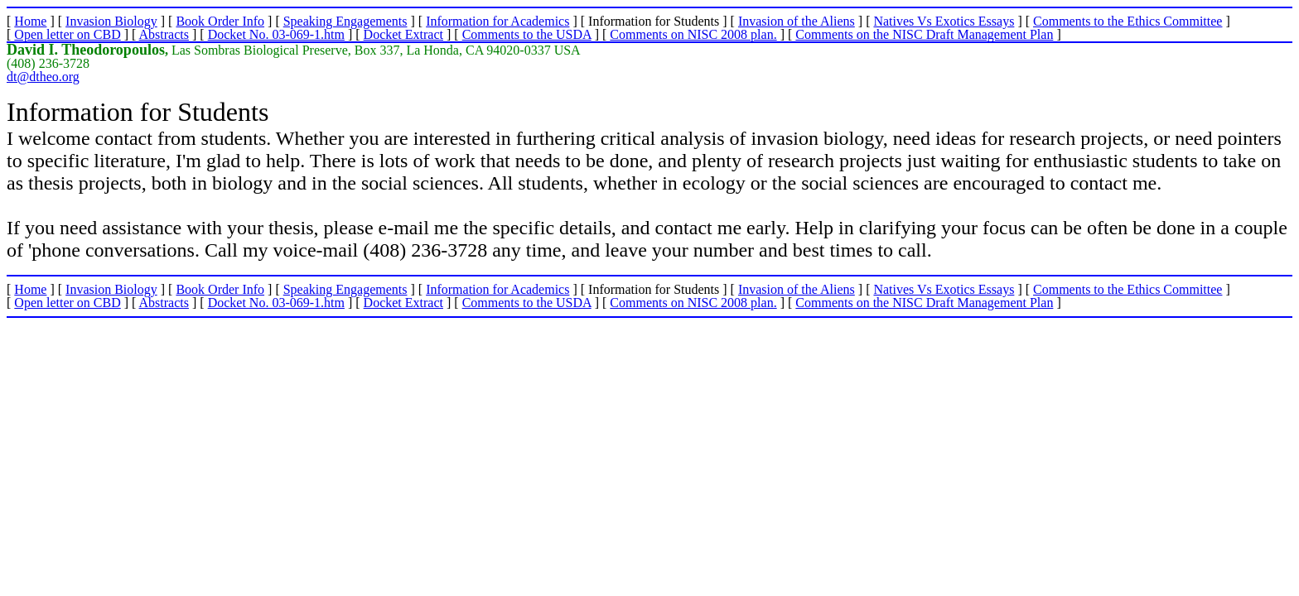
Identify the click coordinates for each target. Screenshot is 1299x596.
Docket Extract (403, 34)
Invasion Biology (111, 21)
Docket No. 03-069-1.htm (276, 34)
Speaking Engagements (345, 21)
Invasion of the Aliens (796, 21)
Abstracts (164, 34)
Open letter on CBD (67, 34)
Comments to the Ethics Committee (1127, 21)
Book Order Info (220, 21)
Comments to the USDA (527, 34)
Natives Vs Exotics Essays (943, 21)
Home (30, 21)
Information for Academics (497, 21)
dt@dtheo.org (43, 77)
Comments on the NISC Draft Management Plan (924, 34)
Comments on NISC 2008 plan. (693, 34)
